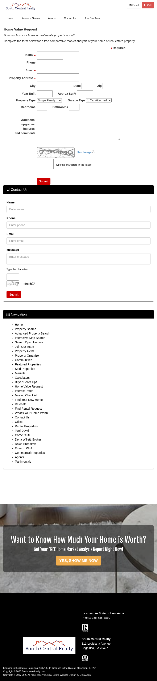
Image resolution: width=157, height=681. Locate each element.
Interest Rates (24, 391)
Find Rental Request (28, 408)
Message (13, 249)
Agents (19, 457)
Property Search (25, 329)
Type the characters (17, 269)
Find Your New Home (29, 399)
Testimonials (23, 461)
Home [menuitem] (10, 18)
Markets (20, 373)
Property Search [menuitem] (31, 18)
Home (19, 324)
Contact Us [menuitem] (70, 18)
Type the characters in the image (73, 164)
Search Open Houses (29, 342)
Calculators (22, 377)
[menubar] (53, 18)
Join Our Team (24, 346)
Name (11, 202)
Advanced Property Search (32, 333)
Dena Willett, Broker (28, 439)
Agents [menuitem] (52, 18)
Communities (23, 360)
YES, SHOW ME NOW (78, 561)
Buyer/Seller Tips (26, 382)
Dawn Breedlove (26, 444)
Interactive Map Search (30, 338)
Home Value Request (29, 386)
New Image (84, 152)
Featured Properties (28, 364)
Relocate (20, 404)
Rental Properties (26, 426)
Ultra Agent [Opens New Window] (85, 675)
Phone (11, 218)
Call (148, 5)
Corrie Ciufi (22, 435)
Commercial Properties (30, 452)
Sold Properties (25, 368)
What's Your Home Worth (31, 413)
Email (134, 5)
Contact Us (22, 417)
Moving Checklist (26, 395)
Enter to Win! (23, 448)
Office (18, 421)
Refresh (26, 283)
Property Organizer (27, 355)
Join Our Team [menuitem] (92, 18)
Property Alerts (24, 351)
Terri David (22, 430)
